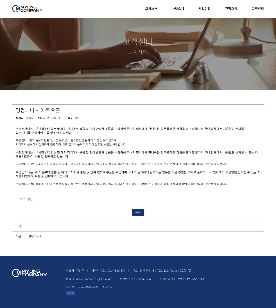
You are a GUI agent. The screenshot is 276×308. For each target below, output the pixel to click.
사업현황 (204, 9)
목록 (138, 212)
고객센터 (258, 9)
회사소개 (151, 9)
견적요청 (231, 9)
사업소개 (178, 9)
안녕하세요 (35, 236)
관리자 (71, 293)
